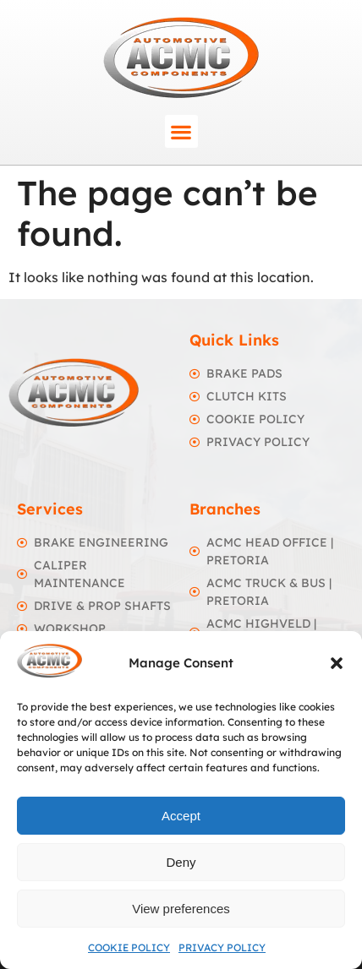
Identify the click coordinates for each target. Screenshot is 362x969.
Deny (180, 862)
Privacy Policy (222, 947)
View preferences (181, 908)
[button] (336, 663)
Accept (181, 815)
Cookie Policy (129, 947)
